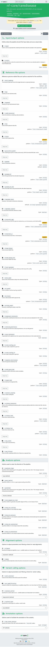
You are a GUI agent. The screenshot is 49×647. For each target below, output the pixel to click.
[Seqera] (20, 641)
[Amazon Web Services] (23, 641)
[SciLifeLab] (29, 641)
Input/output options (13, 38)
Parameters (6, 33)
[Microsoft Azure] (26, 641)
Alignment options (12, 540)
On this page (19, 1)
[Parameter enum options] (24, 476)
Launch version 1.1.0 (24, 25)
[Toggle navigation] (46, 1)
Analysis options (11, 460)
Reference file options (13, 72)
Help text (5, 56)
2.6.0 (30, 22)
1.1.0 (45, 33)
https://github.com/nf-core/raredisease (24, 28)
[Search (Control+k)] (34, 1)
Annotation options (12, 613)
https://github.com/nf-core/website (25, 644)
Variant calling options (13, 568)
